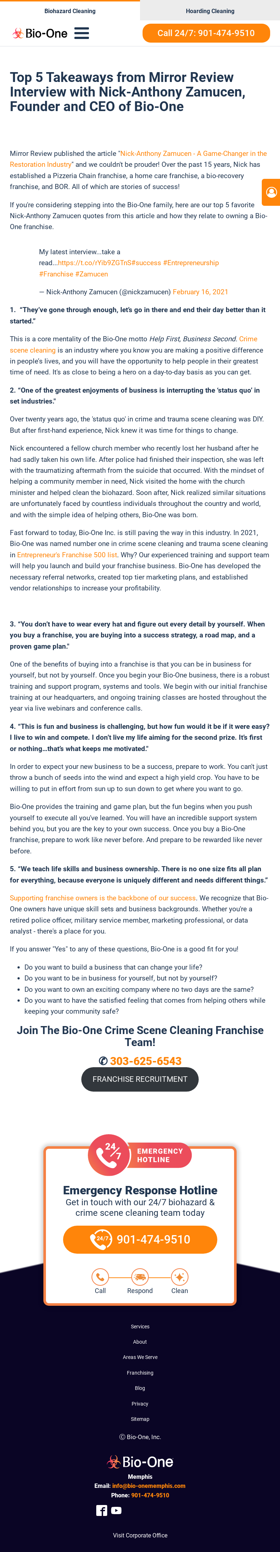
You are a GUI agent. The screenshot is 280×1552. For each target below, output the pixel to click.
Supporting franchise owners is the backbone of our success (103, 898)
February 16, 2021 (201, 292)
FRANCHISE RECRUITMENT (140, 1079)
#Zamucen (91, 274)
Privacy (140, 1404)
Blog (140, 1388)
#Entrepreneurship (191, 263)
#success (146, 263)
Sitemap (140, 1419)
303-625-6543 (146, 1061)
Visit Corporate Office (140, 1535)
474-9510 (150, 1495)
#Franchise (56, 274)
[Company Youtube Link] (116, 1510)
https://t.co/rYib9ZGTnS (94, 263)
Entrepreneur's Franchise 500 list (67, 555)
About (140, 1342)
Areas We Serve (140, 1357)
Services (140, 1326)
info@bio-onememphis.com (149, 1485)
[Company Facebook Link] (101, 1510)
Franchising (140, 1373)
